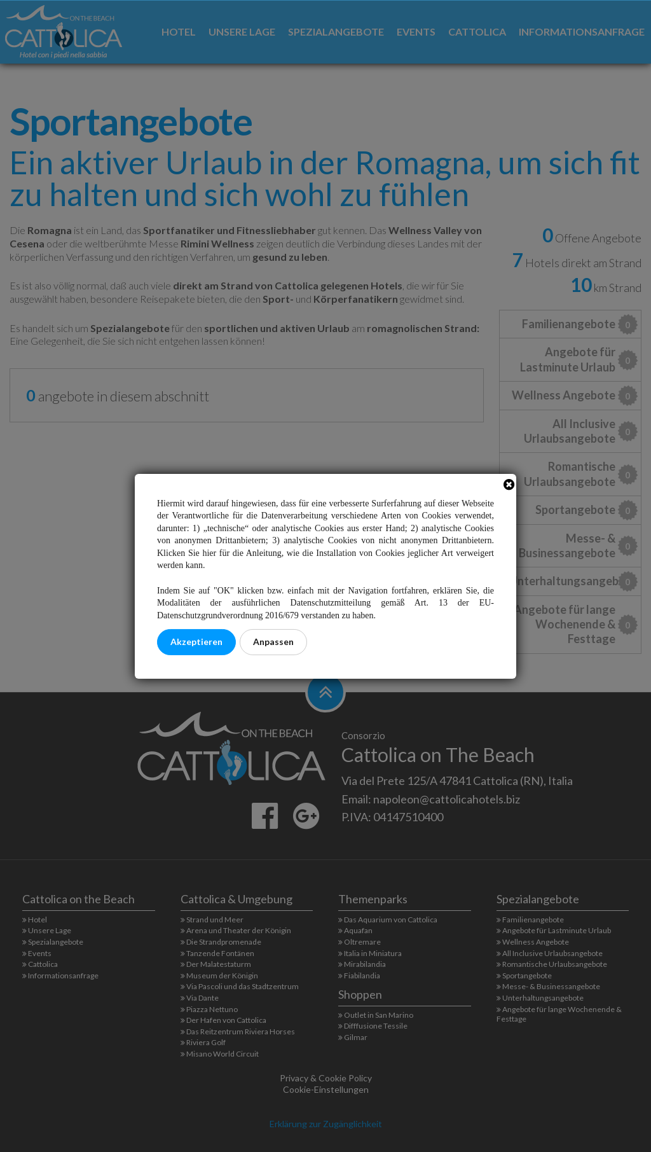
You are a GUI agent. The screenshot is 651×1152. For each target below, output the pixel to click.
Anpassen (273, 641)
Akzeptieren (196, 641)
